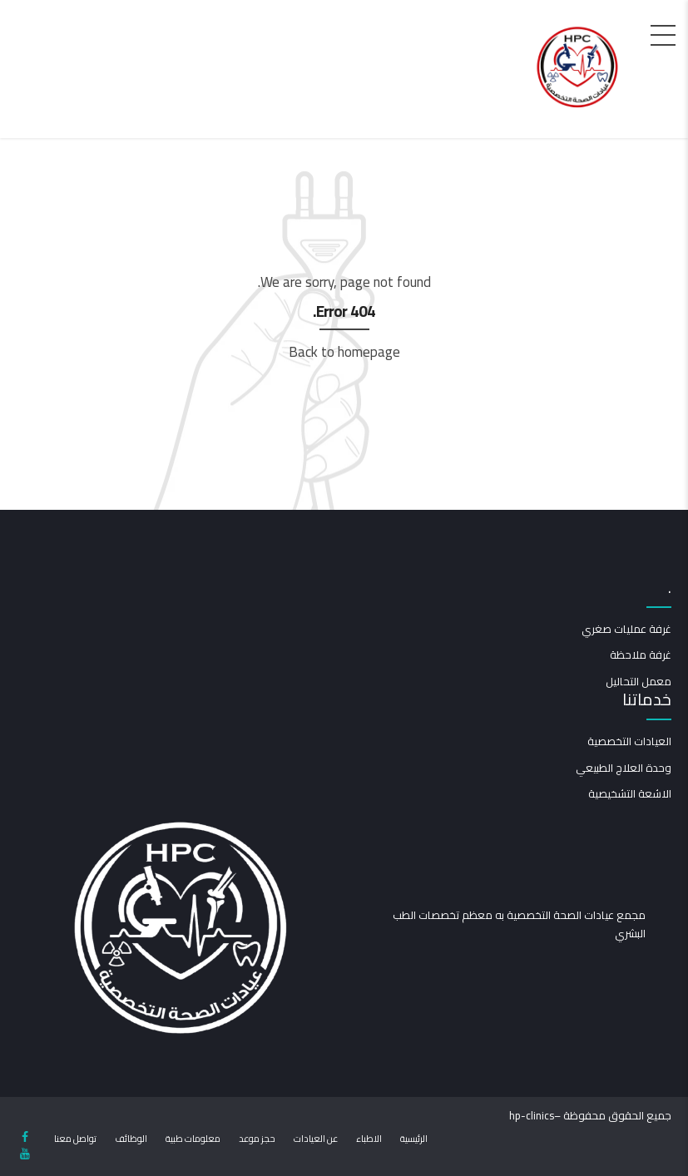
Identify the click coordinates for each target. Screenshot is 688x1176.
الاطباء (369, 1138)
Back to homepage (344, 352)
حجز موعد (257, 1138)
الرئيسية (414, 1138)
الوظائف (131, 1138)
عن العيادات (316, 1138)
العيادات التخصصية (629, 741)
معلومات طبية (193, 1138)
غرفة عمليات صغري (626, 629)
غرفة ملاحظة (640, 655)
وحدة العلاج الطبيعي (623, 768)
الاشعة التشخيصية (629, 793)
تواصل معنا (75, 1138)
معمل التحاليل (638, 681)
